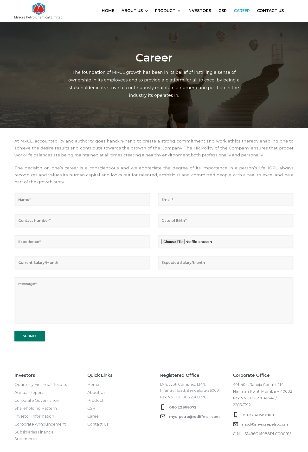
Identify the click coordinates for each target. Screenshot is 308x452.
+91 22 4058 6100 (258, 415)
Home (108, 10)
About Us (132, 10)
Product (165, 10)
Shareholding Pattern (35, 408)
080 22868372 (183, 407)
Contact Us (270, 10)
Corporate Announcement (40, 424)
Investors (199, 10)
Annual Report (28, 392)
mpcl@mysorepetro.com (265, 424)
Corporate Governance (36, 400)
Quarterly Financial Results (40, 384)
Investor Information (34, 416)
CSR (222, 10)
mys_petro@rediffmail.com (194, 416)
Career (242, 10)
